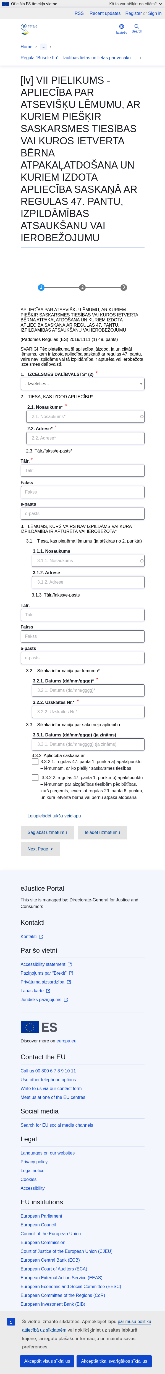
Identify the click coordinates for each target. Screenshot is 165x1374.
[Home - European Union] (39, 1027)
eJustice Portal (42, 888)
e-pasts (28, 504)
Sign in (155, 13)
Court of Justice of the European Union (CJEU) (67, 1251)
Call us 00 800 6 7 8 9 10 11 (48, 1071)
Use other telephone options (48, 1079)
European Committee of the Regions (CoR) (63, 1295)
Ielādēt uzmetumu (102, 832)
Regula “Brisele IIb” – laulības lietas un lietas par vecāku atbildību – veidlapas (79, 57)
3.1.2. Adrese (46, 572)
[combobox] (82, 384)
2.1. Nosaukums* (45, 407)
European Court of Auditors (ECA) (54, 1269)
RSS (79, 13)
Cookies (29, 1179)
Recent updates (105, 13)
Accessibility (33, 1188)
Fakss (27, 482)
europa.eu (66, 1041)
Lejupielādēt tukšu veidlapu (54, 816)
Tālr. (25, 461)
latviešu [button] (121, 29)
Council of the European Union (51, 1233)
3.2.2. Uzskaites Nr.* (54, 702)
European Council (38, 1225)
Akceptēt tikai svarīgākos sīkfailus (114, 1361)
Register (133, 13)
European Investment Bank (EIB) (53, 1304)
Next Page (38, 849)
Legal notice (32, 1170)
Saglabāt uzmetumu (47, 832)
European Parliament (41, 1216)
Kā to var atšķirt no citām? (135, 3)
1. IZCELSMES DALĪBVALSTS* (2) (58, 374)
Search (137, 28)
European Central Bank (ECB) (50, 1260)
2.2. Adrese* (40, 428)
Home (27, 46)
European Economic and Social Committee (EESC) (71, 1286)
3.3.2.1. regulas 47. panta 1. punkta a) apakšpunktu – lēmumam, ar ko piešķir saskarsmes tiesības (87, 764)
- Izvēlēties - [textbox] (37, 383)
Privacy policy (34, 1161)
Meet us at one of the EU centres (53, 1097)
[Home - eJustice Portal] (29, 29)
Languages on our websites (48, 1153)
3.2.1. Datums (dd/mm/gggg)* (63, 681)
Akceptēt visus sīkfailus (47, 1361)
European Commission (43, 1242)
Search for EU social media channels (57, 1125)
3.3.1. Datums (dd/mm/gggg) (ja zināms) (74, 735)
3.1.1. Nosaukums (52, 551)
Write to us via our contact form (51, 1088)
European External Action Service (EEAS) (62, 1277)
